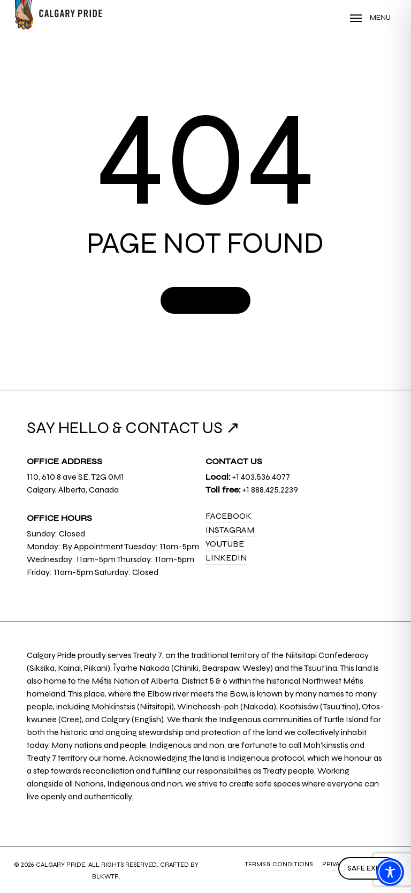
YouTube (225, 544)
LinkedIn (226, 558)
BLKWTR (105, 876)
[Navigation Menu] (370, 17)
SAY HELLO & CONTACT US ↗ (133, 427)
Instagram (230, 530)
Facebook (229, 516)
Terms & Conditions (279, 864)
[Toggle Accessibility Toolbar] (390, 872)
